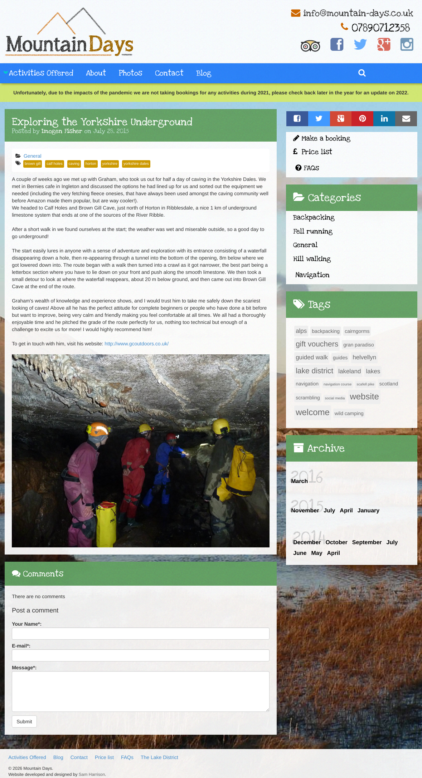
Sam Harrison (92, 774)
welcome (313, 412)
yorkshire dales (136, 164)
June (299, 553)
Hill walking (312, 259)
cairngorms (357, 331)
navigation (307, 383)
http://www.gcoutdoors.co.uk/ (137, 343)
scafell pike (365, 384)
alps (301, 331)
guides (340, 357)
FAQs (307, 168)
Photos (130, 73)
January (368, 511)
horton (91, 164)
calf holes (54, 164)
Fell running (313, 231)
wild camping (349, 413)
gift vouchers (317, 344)
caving (74, 164)
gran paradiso (358, 345)
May (316, 553)
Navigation (312, 275)
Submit (24, 721)
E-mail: (21, 646)
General (33, 156)
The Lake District (159, 757)
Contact (169, 73)
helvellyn (364, 357)
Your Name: (27, 624)
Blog (204, 73)
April (346, 511)
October (336, 543)
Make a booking (321, 138)
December (307, 543)
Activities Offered (41, 73)
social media (335, 398)
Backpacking (314, 217)
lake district (314, 371)
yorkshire (110, 164)
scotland (388, 383)
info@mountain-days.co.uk (358, 13)
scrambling (308, 397)
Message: (24, 667)
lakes (373, 371)
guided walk (312, 357)
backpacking (326, 331)
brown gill (32, 164)
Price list (312, 152)
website (364, 397)
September (367, 543)
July (329, 511)
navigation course (337, 384)
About (96, 73)
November (305, 511)
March (299, 481)
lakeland (349, 371)
